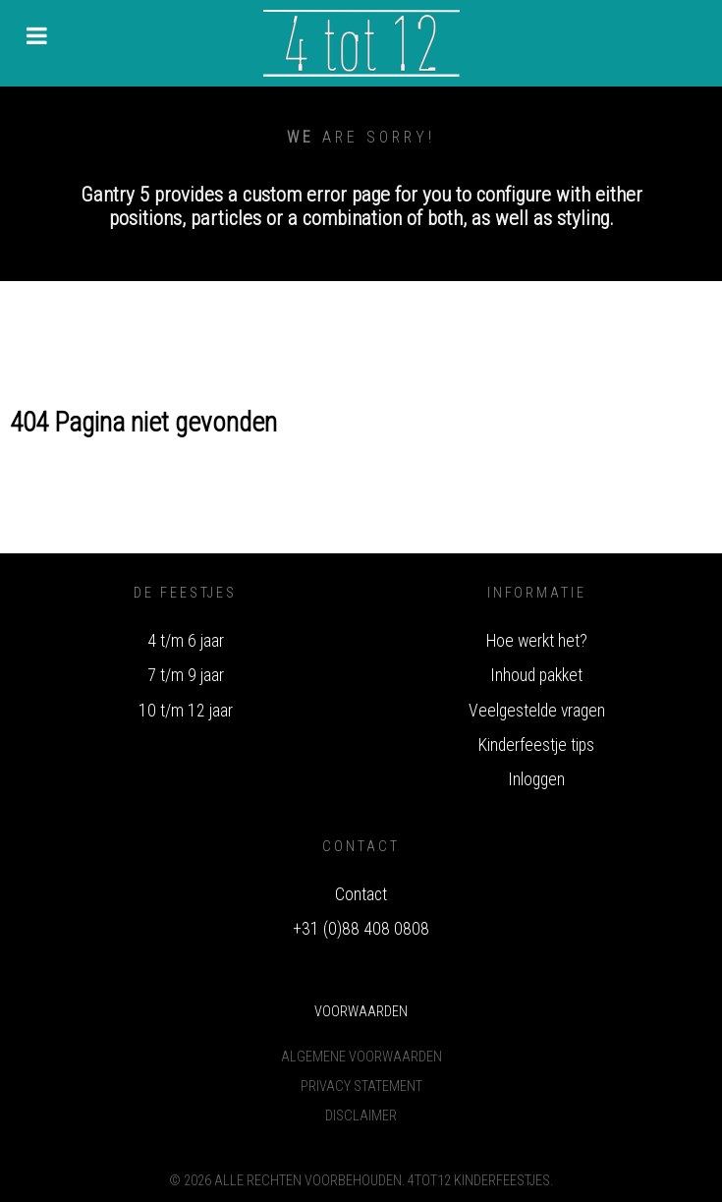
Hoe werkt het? (536, 641)
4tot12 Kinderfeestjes (479, 1181)
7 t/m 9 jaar (185, 675)
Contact (361, 894)
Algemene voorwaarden (361, 1057)
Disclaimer (361, 1116)
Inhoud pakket (536, 675)
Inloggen (536, 779)
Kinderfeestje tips (536, 745)
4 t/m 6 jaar (185, 641)
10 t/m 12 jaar (186, 710)
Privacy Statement (361, 1086)
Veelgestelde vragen (537, 710)
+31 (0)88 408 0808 (361, 929)
